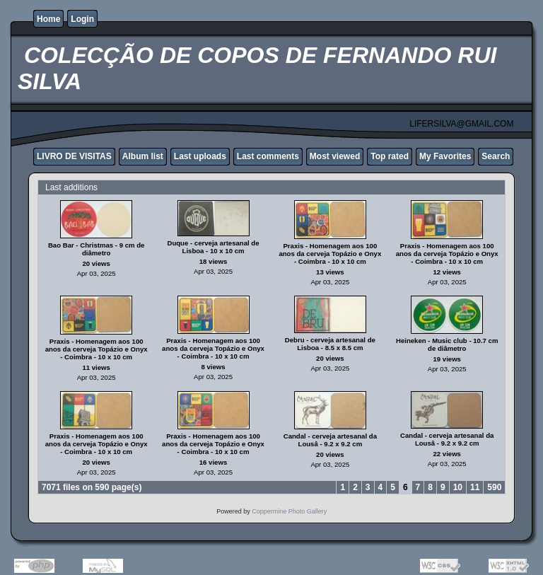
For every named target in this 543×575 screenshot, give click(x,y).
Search (495, 156)
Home (48, 19)
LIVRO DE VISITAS (74, 156)
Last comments (268, 156)
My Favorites (445, 156)
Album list (142, 156)
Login (82, 19)
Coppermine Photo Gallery (289, 511)
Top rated (389, 156)
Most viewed (335, 156)
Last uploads (200, 156)
